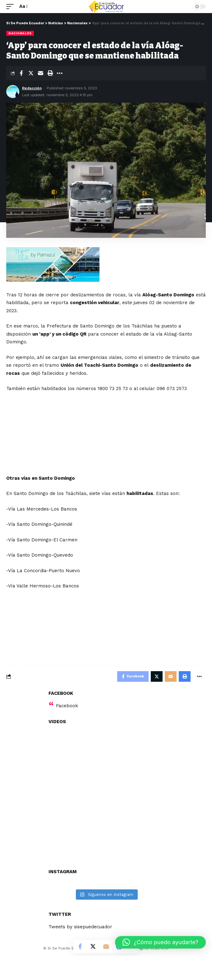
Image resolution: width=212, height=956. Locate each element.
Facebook (67, 706)
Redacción (32, 88)
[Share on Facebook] (21, 73)
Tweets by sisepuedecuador (80, 927)
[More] (59, 73)
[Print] (50, 73)
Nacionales (20, 33)
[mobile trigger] (11, 6)
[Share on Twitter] (30, 73)
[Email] (40, 73)
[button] (160, 942)
